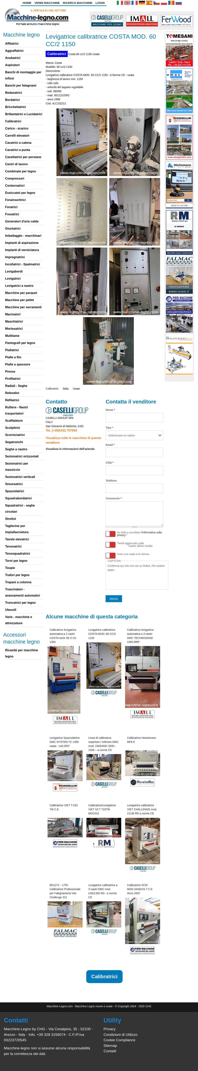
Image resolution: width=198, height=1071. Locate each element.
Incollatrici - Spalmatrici (22, 264)
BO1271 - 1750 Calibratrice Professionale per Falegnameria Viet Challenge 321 (65, 891)
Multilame (12, 335)
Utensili (10, 609)
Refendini (12, 393)
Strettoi (10, 518)
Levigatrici (12, 278)
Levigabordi (14, 271)
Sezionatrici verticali (20, 476)
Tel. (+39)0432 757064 (61, 430)
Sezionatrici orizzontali (21, 456)
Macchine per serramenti (23, 307)
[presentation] (137, 579)
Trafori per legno (17, 575)
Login (100, 2)
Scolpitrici (12, 427)
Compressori (14, 178)
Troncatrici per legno (20, 602)
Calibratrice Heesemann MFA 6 (141, 739)
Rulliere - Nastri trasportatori (16, 410)
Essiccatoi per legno (20, 192)
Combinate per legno (20, 171)
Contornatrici (14, 185)
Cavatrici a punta (17, 150)
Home (27, 2)
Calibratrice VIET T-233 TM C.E (64, 807)
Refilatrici (12, 400)
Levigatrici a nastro (19, 285)
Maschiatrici (14, 321)
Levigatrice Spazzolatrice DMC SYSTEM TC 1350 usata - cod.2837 (65, 741)
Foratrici (11, 207)
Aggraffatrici (14, 50)
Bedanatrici (13, 92)
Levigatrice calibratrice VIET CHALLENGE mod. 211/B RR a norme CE (142, 809)
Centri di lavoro (16, 164)
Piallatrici (12, 350)
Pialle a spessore (17, 364)
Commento (113, 498)
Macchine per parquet (21, 293)
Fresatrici (12, 214)
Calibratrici (56, 54)
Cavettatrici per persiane (23, 157)
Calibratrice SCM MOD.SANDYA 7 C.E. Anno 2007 (140, 889)
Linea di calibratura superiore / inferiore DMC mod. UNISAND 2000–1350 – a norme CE (103, 744)
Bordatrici (12, 99)
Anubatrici (12, 58)
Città (109, 462)
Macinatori (12, 314)
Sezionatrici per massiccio (16, 466)
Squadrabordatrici (18, 498)
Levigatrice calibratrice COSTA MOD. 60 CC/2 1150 (102, 633)
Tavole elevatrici (17, 539)
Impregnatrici (15, 257)
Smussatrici (14, 484)
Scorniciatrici (15, 435)
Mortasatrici (14, 328)
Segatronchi (14, 442)
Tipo (109, 427)
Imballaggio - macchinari (23, 235)
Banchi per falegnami (20, 85)
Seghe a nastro (16, 449)
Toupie (10, 568)
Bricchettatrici (15, 107)
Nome (110, 409)
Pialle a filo (13, 357)
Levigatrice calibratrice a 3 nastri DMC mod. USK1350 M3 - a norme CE (103, 891)
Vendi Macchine (47, 2)
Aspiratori (12, 65)
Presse (10, 371)
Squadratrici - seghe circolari (20, 508)
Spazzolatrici (14, 491)
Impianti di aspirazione (21, 242)
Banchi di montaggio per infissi (23, 75)
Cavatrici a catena (18, 142)
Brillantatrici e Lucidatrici (23, 114)
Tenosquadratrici (17, 553)
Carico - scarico (16, 128)
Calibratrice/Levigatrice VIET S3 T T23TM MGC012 (102, 809)
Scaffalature (14, 420)
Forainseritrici (15, 200)
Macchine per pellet (19, 300)
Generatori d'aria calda (21, 221)
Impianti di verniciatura (22, 250)
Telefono (111, 480)
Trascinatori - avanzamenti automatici (22, 592)
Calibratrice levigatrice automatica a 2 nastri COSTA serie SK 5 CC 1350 (63, 636)
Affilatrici (11, 43)
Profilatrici (12, 378)
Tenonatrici (13, 546)
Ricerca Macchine (77, 2)
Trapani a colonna (18, 582)
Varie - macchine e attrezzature (18, 620)
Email (110, 444)
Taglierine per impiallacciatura (16, 529)
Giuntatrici (12, 228)
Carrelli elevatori (17, 135)
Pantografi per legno (20, 343)
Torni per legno (16, 560)
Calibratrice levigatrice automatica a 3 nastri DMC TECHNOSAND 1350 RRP (140, 636)
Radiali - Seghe (16, 385)
